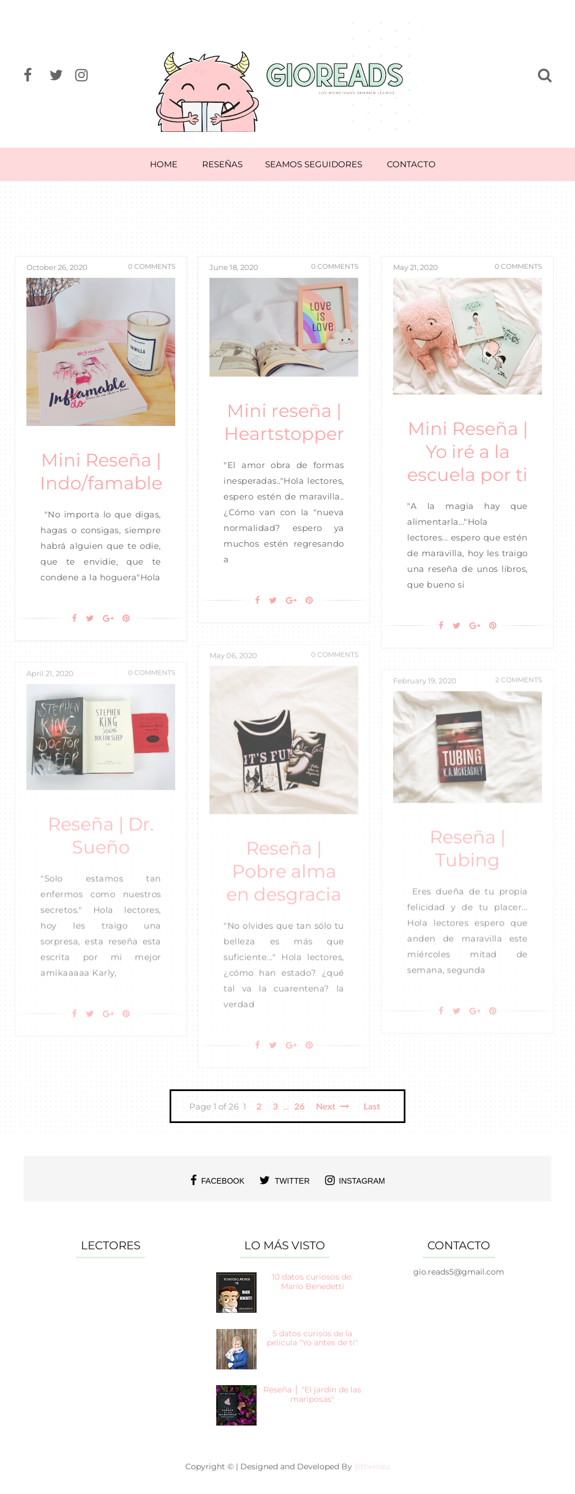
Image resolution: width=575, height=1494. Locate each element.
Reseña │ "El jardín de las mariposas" (312, 1394)
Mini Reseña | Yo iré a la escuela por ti (467, 451)
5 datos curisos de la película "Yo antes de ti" (312, 1338)
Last (371, 1106)
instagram (355, 1180)
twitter (284, 1180)
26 (299, 1106)
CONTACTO (411, 164)
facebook (217, 1180)
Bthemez (372, 1466)
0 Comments (151, 266)
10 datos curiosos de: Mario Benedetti (312, 1281)
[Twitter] (90, 618)
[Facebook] (74, 618)
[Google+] (108, 618)
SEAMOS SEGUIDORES (313, 164)
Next (333, 1106)
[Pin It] (126, 618)
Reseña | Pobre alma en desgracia (283, 882)
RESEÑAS (222, 164)
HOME (163, 164)
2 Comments (518, 690)
